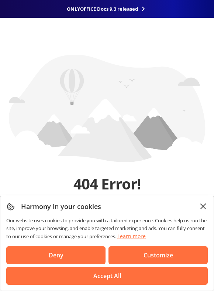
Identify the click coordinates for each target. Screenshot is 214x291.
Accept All (107, 276)
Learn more (131, 236)
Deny (56, 255)
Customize (158, 255)
